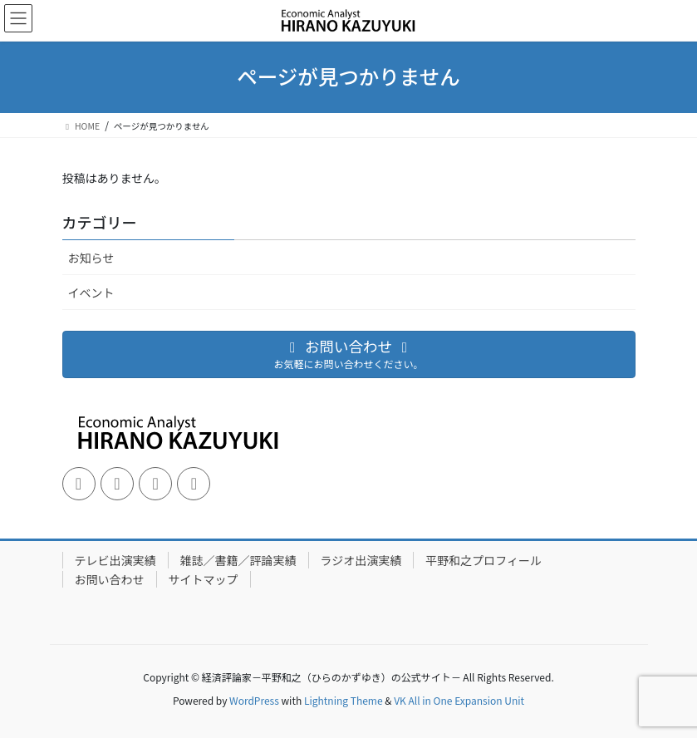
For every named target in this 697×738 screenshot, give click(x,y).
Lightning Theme (343, 700)
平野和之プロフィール (483, 560)
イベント (91, 292)
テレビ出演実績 (115, 560)
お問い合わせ (110, 579)
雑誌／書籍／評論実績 (238, 560)
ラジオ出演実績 (361, 560)
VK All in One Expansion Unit (459, 700)
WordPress (254, 700)
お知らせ (91, 257)
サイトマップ (203, 579)
